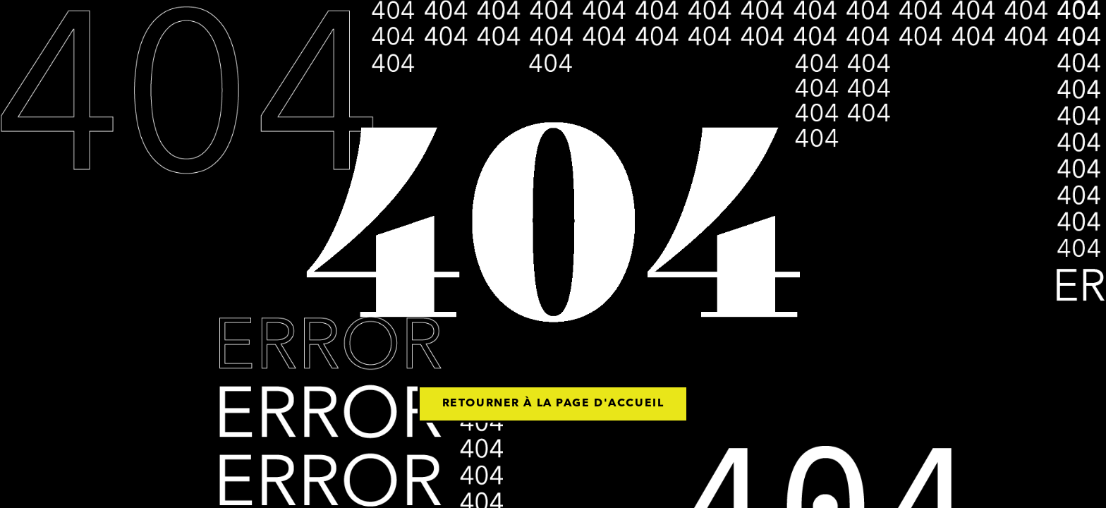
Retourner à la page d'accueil (553, 403)
